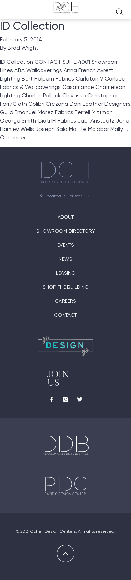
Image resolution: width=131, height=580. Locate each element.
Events (65, 245)
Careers (65, 301)
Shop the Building (66, 287)
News (65, 259)
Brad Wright (23, 47)
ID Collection (32, 26)
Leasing (65, 273)
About (66, 217)
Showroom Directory (65, 231)
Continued (14, 137)
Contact (65, 315)
